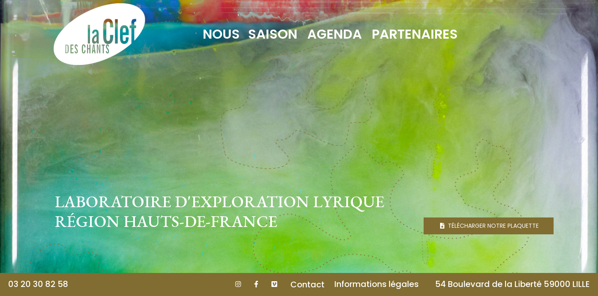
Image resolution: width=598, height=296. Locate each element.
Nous (221, 34)
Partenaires (415, 34)
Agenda (334, 34)
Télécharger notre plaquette (489, 226)
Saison (272, 34)
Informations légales (376, 284)
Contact (307, 284)
